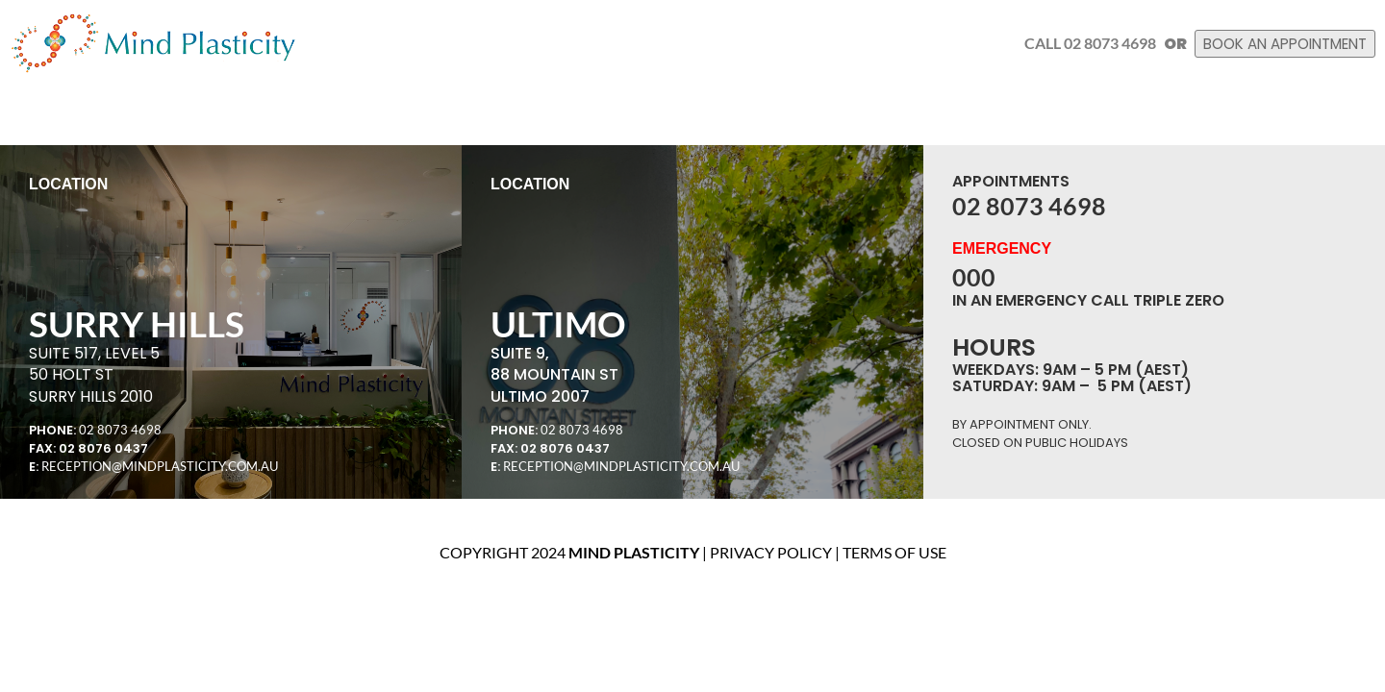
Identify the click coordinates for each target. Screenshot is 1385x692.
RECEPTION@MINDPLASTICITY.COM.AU (159, 466)
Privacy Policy (771, 552)
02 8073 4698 (120, 429)
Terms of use (894, 552)
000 (973, 276)
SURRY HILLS (136, 323)
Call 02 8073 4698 (1068, 43)
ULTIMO (558, 323)
